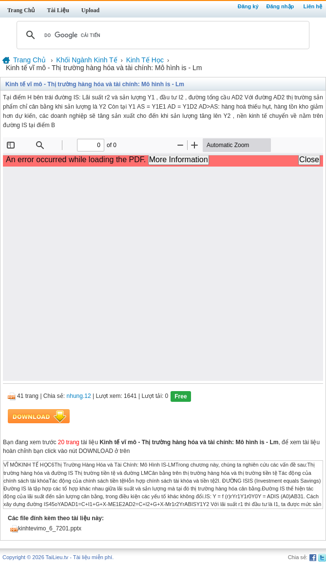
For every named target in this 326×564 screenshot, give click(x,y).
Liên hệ (313, 6)
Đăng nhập (280, 6)
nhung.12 (79, 396)
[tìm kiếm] (161, 35)
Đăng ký (248, 6)
